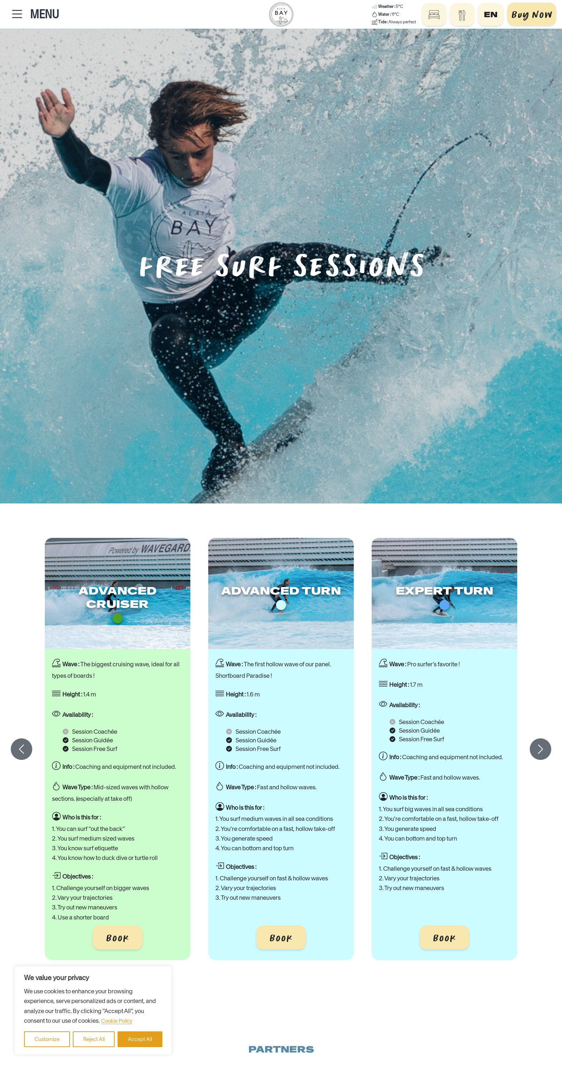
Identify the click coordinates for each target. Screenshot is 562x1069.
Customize (46, 1039)
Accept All (140, 1039)
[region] (93, 1010)
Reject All (94, 1039)
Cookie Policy (116, 1021)
